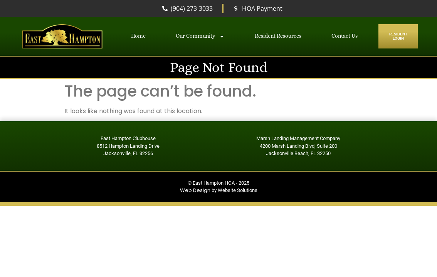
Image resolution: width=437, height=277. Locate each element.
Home (138, 36)
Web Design (195, 190)
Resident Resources (278, 36)
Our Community (200, 36)
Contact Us (344, 36)
